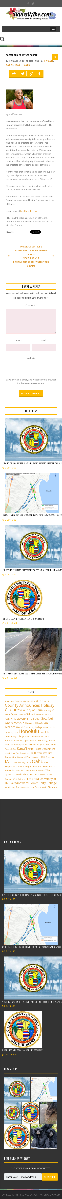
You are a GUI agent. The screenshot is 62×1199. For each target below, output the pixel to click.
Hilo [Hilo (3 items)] (16, 732)
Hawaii (48, 60)
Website (31, 358)
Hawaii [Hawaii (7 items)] (29, 723)
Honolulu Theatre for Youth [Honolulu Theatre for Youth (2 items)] (37, 736)
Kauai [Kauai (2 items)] (7, 753)
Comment (31, 305)
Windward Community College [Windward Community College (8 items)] (35, 783)
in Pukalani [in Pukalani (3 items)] (34, 744)
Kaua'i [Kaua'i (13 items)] (22, 748)
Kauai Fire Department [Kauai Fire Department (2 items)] (20, 753)
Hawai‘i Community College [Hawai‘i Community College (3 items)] (29, 727)
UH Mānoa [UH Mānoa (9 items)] (31, 779)
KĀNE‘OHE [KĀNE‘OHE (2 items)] (33, 757)
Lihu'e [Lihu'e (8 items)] (43, 757)
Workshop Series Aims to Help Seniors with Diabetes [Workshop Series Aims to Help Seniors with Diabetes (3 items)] (31, 787)
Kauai (9, 64)
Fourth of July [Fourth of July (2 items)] (34, 719)
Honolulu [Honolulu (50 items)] (29, 731)
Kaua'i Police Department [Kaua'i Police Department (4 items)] (41, 748)
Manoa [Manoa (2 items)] (51, 757)
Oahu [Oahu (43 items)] (37, 761)
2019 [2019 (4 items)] (38, 701)
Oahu (27, 64)
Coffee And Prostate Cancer (22, 55)
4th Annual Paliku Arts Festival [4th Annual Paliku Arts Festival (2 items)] (18, 701)
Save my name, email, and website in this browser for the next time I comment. (31, 381)
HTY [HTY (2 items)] (26, 744)
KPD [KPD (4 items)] (26, 757)
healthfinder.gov (28, 210)
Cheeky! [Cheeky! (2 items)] (45, 701)
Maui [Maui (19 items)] (9, 761)
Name (18, 340)
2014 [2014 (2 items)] (33, 701)
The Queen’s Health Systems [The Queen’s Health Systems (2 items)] (32, 770)
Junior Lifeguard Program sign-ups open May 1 (23, 618)
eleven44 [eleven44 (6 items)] (22, 718)
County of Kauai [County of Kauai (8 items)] (32, 710)
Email (44, 340)
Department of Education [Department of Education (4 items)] (24, 714)
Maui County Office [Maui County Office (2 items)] (22, 762)
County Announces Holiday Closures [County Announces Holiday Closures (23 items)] (29, 707)
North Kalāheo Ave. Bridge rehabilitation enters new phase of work (32, 515)
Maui (18, 64)
